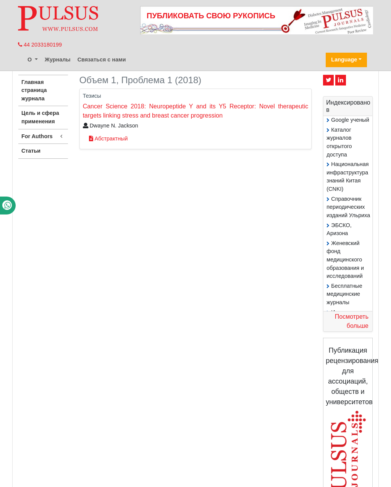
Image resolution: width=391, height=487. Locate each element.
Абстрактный (108, 138)
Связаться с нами (102, 59)
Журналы (58, 59)
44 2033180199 (40, 45)
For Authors (43, 136)
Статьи (30, 151)
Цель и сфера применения (40, 117)
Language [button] (344, 59)
